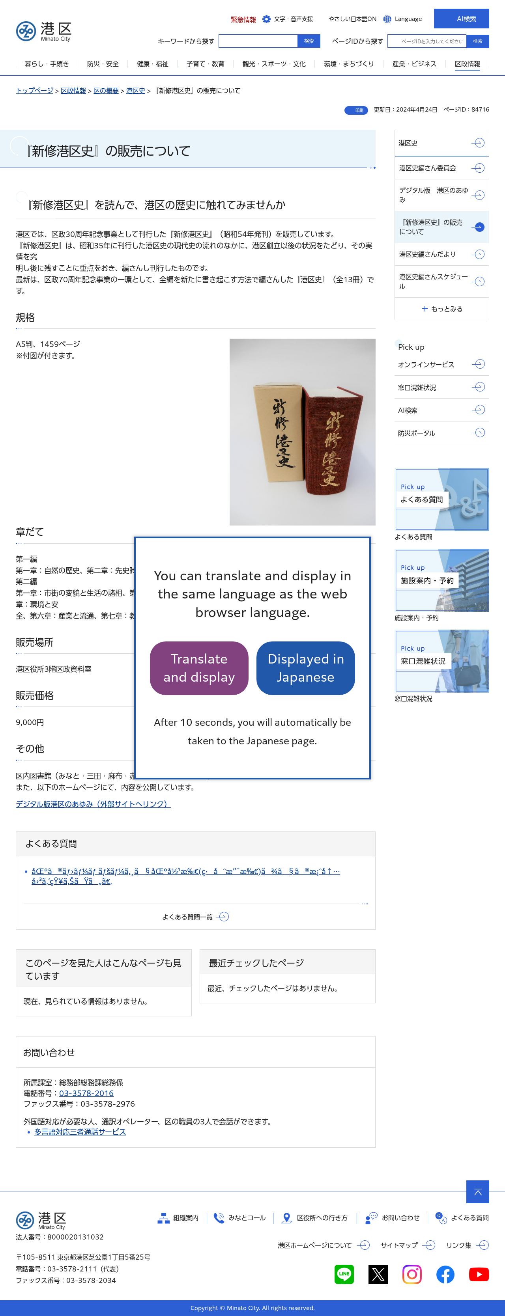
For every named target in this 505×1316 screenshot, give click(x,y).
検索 (478, 41)
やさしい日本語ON (353, 19)
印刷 (359, 110)
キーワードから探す (226, 40)
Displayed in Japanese (305, 668)
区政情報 (73, 91)
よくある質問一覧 (187, 917)
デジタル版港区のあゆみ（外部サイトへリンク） (93, 804)
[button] (237, 18)
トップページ (34, 91)
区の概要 (106, 91)
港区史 (135, 91)
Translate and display (199, 668)
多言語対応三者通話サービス (80, 1131)
